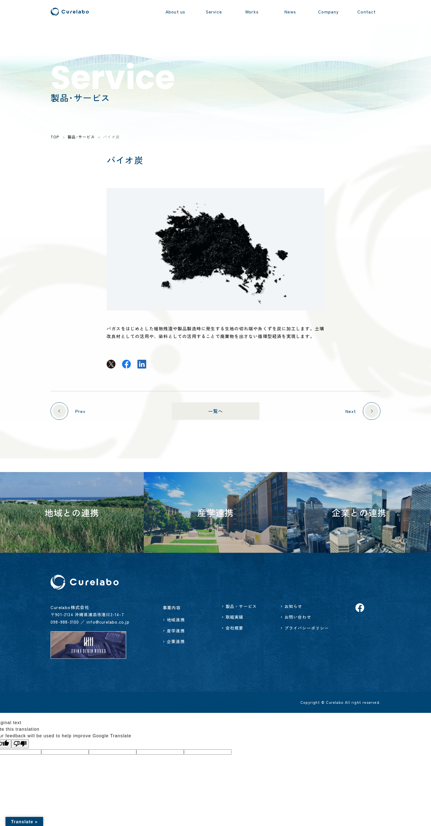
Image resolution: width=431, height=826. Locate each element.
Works (252, 11)
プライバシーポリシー (306, 628)
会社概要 (235, 628)
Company (328, 11)
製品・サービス (241, 606)
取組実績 (235, 617)
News (290, 11)
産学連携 (176, 631)
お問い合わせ (297, 617)
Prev (69, 411)
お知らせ (293, 606)
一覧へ (215, 411)
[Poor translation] (20, 743)
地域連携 (176, 620)
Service (214, 11)
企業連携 (176, 641)
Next (361, 411)
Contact (366, 11)
